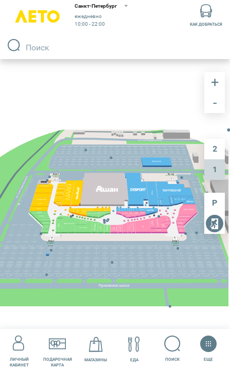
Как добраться (206, 15)
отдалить (214, 102)
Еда (134, 349)
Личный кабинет (19, 348)
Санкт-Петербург (96, 6)
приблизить (214, 82)
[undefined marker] (133, 205)
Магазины (95, 349)
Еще (208, 345)
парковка (214, 203)
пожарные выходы (214, 224)
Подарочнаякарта (57, 348)
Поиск (172, 349)
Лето (37, 16)
